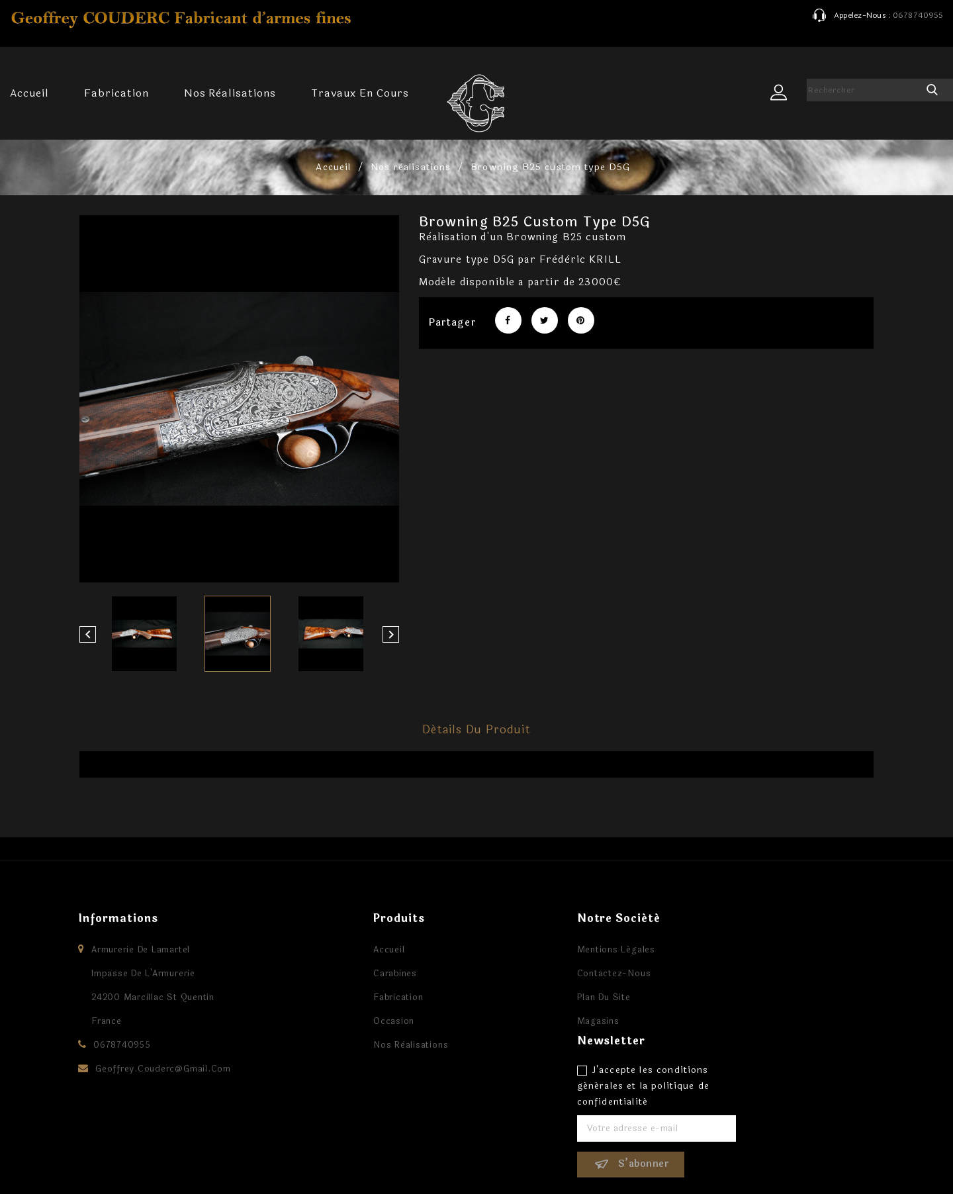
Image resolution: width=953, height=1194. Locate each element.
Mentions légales (550, 949)
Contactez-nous (548, 973)
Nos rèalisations (230, 93)
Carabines (329, 973)
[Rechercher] (863, 90)
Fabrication (116, 93)
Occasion (327, 1021)
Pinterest (581, 320)
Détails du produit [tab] (476, 730)
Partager (508, 320)
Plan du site (538, 997)
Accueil (29, 93)
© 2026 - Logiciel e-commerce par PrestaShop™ (201, 1170)
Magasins (532, 1021)
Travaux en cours (359, 93)
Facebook (476, 1147)
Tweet (544, 320)
